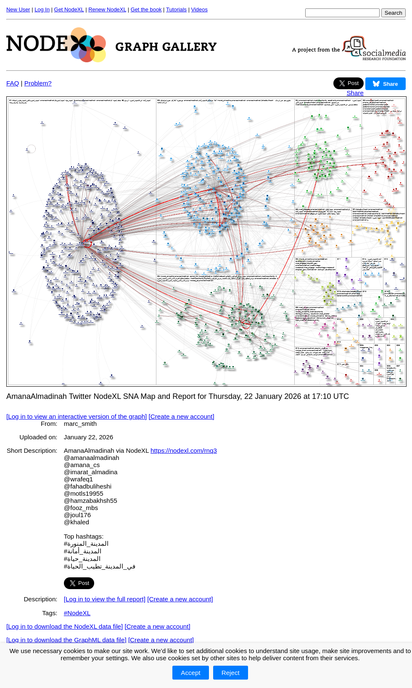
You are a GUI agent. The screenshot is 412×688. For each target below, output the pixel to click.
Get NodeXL (69, 9)
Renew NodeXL (107, 9)
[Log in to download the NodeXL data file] (64, 626)
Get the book (146, 9)
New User (18, 9)
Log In (42, 9)
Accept (190, 672)
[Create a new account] (181, 416)
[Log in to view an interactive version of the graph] (76, 416)
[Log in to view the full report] (104, 599)
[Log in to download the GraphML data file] (66, 639)
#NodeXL (77, 612)
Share (355, 92)
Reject (231, 672)
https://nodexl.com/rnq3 (184, 450)
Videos (199, 9)
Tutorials (176, 9)
